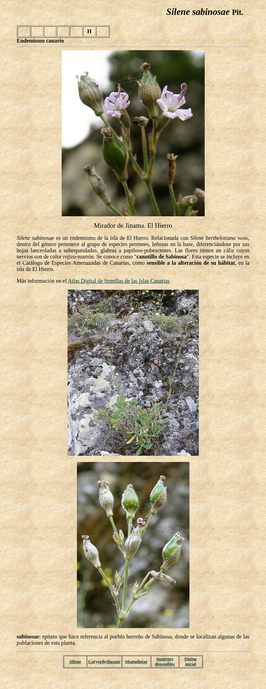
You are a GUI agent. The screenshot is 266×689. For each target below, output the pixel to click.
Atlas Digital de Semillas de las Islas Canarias (119, 281)
